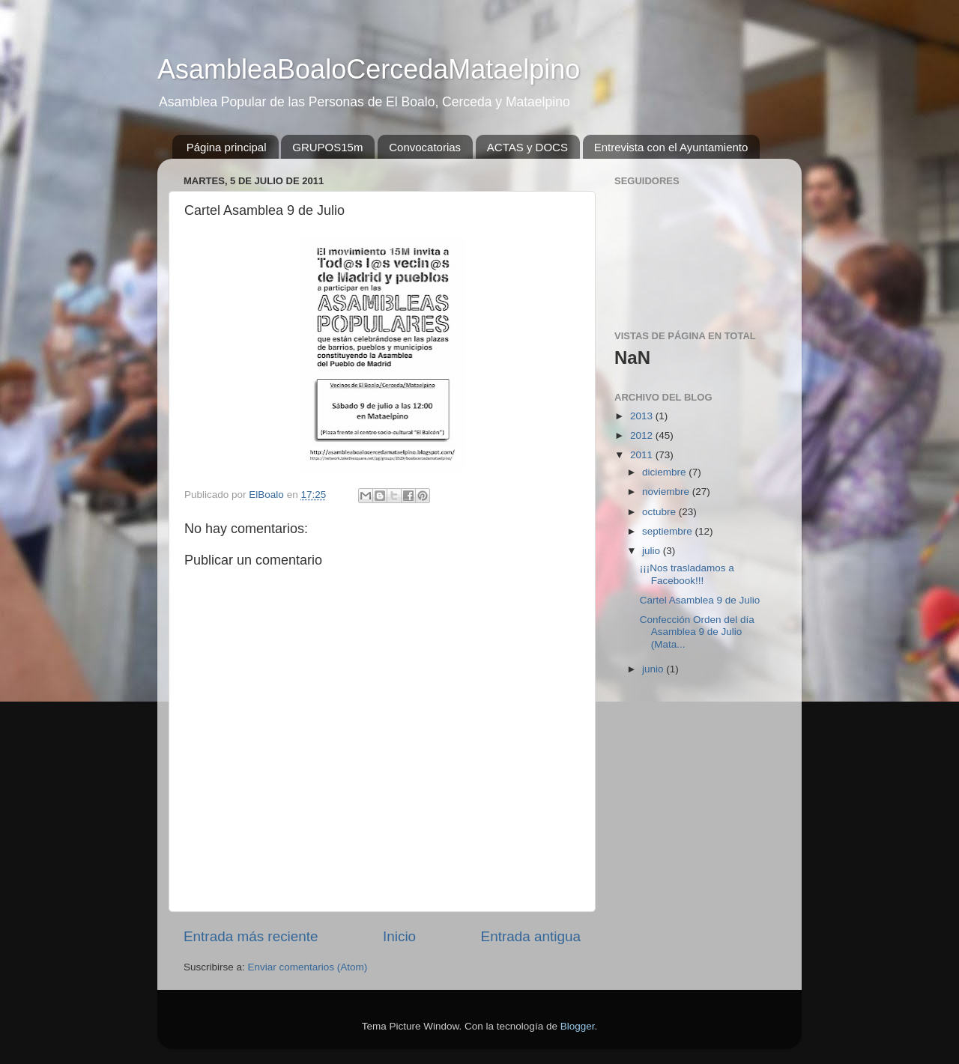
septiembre (668, 531)
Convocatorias (425, 147)
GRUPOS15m (327, 147)
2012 (643, 435)
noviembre (667, 491)
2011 (643, 454)
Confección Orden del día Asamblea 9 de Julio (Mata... (697, 631)
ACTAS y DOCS (527, 147)
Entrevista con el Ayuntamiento (671, 147)
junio (654, 669)
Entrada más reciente (251, 936)
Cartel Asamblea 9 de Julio (700, 600)
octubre (660, 511)
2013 (643, 416)
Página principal (227, 147)
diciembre (665, 472)
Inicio (399, 936)
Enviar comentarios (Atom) (308, 967)
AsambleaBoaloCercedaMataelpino (368, 69)
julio (652, 550)
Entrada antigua (531, 936)
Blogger (577, 1026)
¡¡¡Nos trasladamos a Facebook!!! (687, 574)
